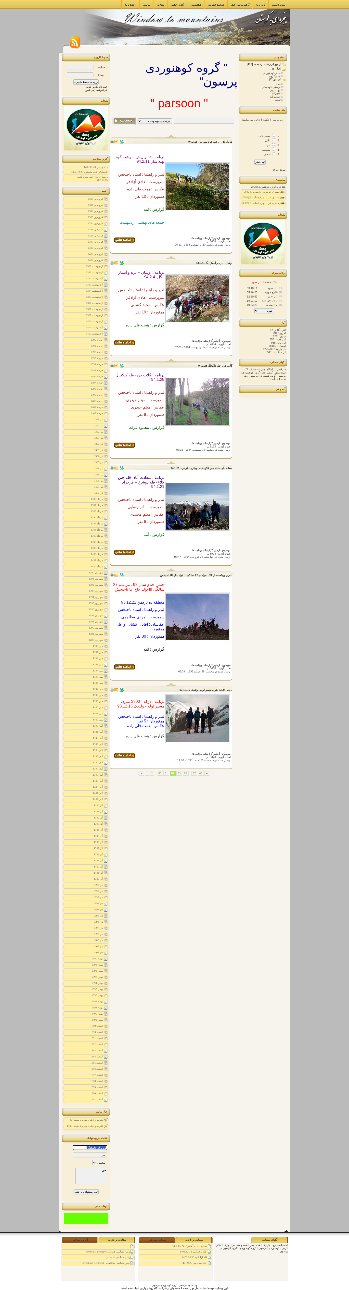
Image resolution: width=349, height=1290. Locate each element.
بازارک (266, 1244)
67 (194, 773)
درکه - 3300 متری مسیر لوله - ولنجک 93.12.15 (206, 689)
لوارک (226, 1244)
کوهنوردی (267, 372)
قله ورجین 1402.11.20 (96, 166)
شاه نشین (254, 1244)
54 (185, 773)
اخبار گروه (275, 76)
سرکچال (281, 369)
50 (159, 773)
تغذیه (278, 99)
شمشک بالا (252, 369)
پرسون (281, 375)
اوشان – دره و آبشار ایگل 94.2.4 (214, 262)
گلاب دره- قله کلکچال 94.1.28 (215, 365)
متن (91, 1176)
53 (179, 773)
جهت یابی (275, 90)
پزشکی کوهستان (271, 87)
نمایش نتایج (279, 169)
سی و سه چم (239, 1244)
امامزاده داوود (279, 1244)
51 (166, 773)
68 (200, 773)
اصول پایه (275, 96)
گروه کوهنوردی (250, 372)
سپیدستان (280, 372)
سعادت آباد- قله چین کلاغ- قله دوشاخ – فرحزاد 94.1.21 (201, 468)
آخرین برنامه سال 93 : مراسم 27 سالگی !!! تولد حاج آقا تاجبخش (196, 575)
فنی (278, 83)
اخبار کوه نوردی (272, 73)
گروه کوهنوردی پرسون (262, 375)
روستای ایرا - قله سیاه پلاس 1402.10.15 (92, 178)
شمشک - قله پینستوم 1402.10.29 (89, 171)
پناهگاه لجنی (267, 369)
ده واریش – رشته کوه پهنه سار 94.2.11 (210, 141)
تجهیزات (276, 93)
